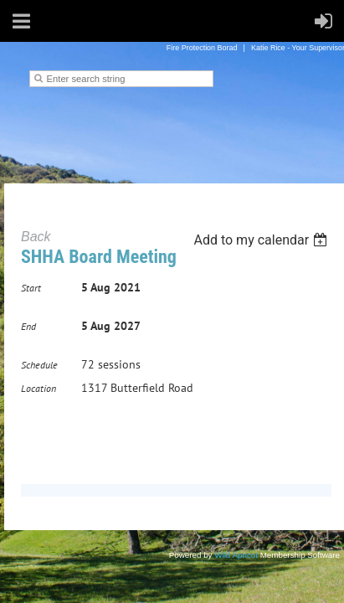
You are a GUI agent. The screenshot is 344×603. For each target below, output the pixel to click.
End (28, 326)
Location (38, 388)
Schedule (39, 364)
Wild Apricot (236, 554)
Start (31, 287)
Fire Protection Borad (202, 48)
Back (36, 236)
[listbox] (262, 239)
